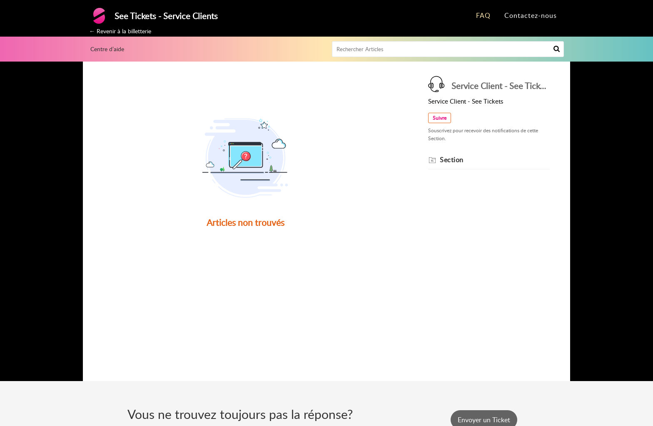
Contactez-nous (530, 15)
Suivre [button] (439, 117)
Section (452, 159)
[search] (448, 49)
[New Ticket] (484, 419)
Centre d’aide (107, 49)
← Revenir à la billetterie (120, 31)
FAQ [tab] (483, 15)
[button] (556, 49)
